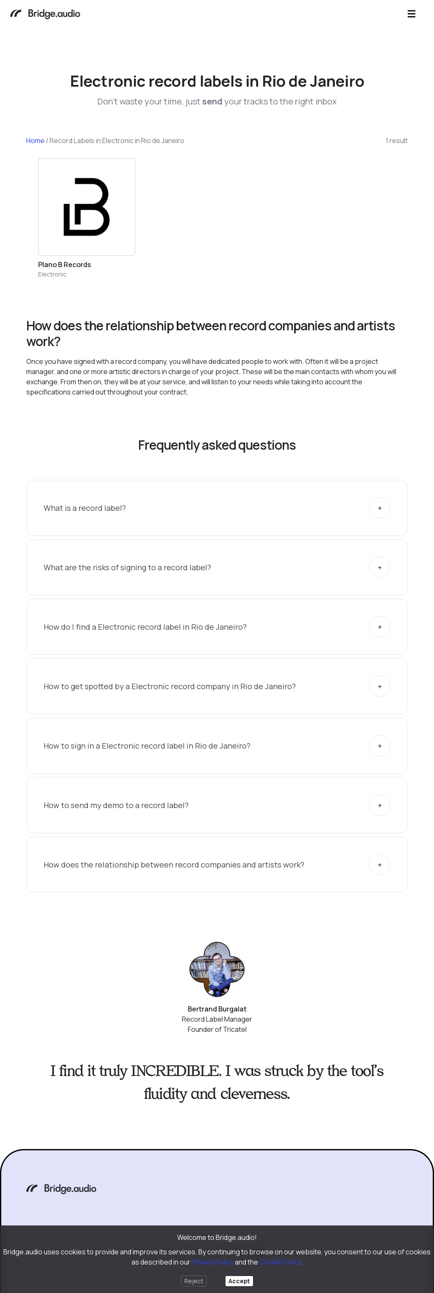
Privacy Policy (213, 1262)
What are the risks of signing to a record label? (127, 567)
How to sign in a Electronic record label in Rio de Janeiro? (147, 746)
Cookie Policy (280, 1262)
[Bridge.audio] (45, 15)
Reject (193, 1281)
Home (35, 140)
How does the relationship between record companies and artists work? (174, 864)
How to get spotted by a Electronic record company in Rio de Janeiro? (170, 686)
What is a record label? (85, 508)
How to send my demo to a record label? (116, 805)
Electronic (52, 274)
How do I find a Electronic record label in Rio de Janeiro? (145, 627)
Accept (239, 1281)
